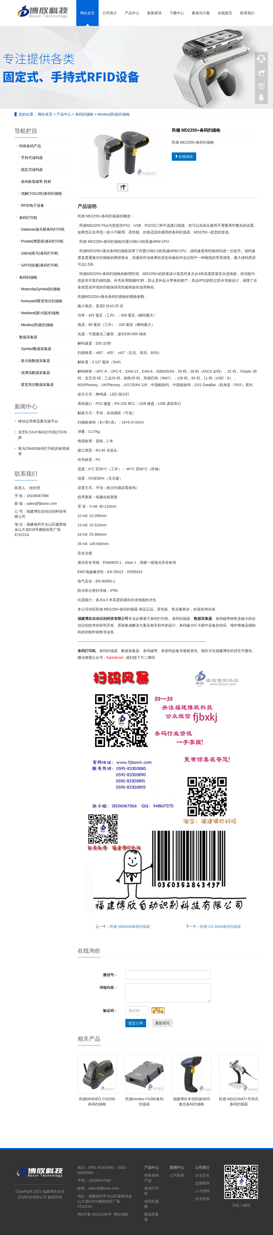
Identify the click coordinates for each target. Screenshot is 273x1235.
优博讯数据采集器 (35, 373)
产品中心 (132, 13)
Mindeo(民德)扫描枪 (113, 114)
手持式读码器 (32, 158)
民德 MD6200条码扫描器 (130, 926)
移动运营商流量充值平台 (38, 421)
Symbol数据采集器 (36, 349)
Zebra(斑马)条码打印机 (39, 253)
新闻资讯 (154, 13)
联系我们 (247, 13)
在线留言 (225, 13)
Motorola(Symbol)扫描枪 (40, 289)
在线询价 (184, 157)
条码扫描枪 (84, 114)
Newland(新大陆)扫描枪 (40, 313)
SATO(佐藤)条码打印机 (39, 265)
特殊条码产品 (30, 146)
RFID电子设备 (32, 205)
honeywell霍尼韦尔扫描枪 (42, 301)
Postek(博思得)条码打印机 (42, 241)
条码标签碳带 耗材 (36, 181)
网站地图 (121, 1214)
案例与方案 (201, 13)
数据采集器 (28, 337)
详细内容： (108, 987)
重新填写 (162, 1023)
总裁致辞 (202, 1183)
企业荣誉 (202, 1199)
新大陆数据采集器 (35, 361)
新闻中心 (177, 1167)
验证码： (110, 1011)
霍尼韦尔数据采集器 (37, 384)
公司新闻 (177, 1175)
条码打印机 (28, 218)
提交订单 (135, 1023)
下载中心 (176, 13)
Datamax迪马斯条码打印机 (43, 229)
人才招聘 (202, 1191)
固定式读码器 (32, 169)
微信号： (110, 975)
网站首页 (87, 13)
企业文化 (202, 1175)
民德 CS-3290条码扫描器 (220, 926)
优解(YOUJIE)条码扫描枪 (41, 193)
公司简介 (110, 13)
